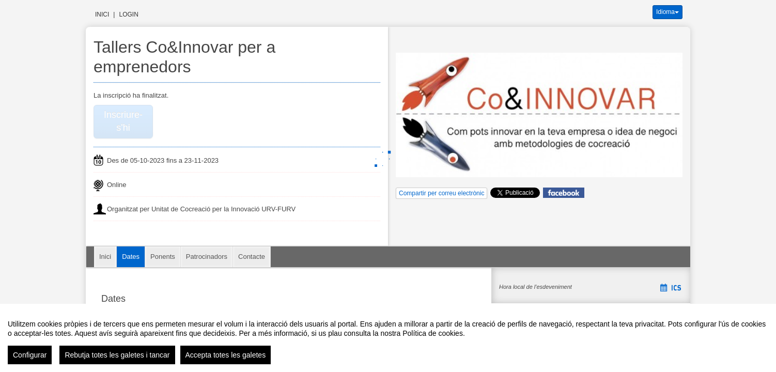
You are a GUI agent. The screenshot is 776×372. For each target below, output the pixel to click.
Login (128, 14)
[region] (388, 338)
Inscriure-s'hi (123, 121)
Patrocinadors (206, 256)
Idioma (667, 12)
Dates (130, 256)
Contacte (251, 256)
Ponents (162, 256)
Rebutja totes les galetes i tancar (117, 355)
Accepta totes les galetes (225, 355)
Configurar (29, 355)
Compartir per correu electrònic (441, 193)
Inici (102, 14)
